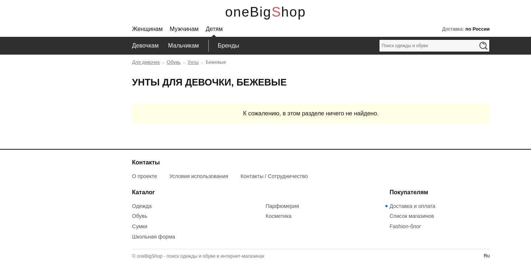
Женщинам (147, 29)
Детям (214, 29)
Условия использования (198, 176)
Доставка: (466, 29)
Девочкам (145, 45)
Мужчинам (184, 29)
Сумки (140, 226)
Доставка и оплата (412, 206)
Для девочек (146, 62)
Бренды (228, 45)
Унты (193, 62)
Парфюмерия (282, 206)
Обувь (173, 62)
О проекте (144, 176)
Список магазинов (411, 216)
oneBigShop (265, 12)
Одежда (142, 206)
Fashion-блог (405, 226)
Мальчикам (183, 45)
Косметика (278, 216)
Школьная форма (153, 237)
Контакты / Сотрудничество (274, 176)
